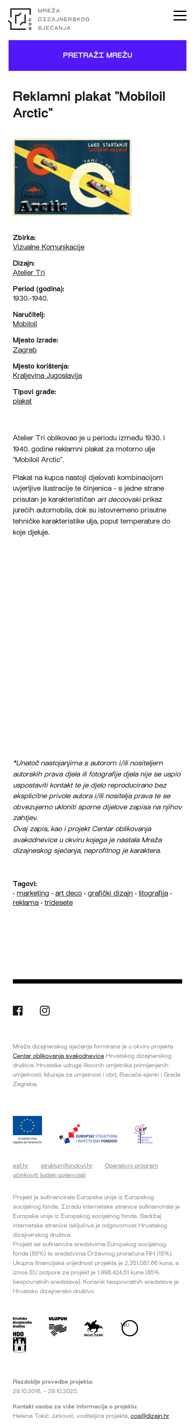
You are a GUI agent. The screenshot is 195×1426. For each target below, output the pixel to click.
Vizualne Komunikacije (48, 247)
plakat (22, 401)
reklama (26, 903)
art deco (68, 893)
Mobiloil (25, 324)
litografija (153, 893)
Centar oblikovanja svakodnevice (58, 1055)
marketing (33, 893)
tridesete (59, 903)
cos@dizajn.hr (150, 1415)
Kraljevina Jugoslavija (47, 376)
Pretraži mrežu (97, 55)
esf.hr (20, 1165)
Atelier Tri (29, 273)
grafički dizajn (110, 893)
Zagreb (25, 350)
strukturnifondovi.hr (67, 1165)
